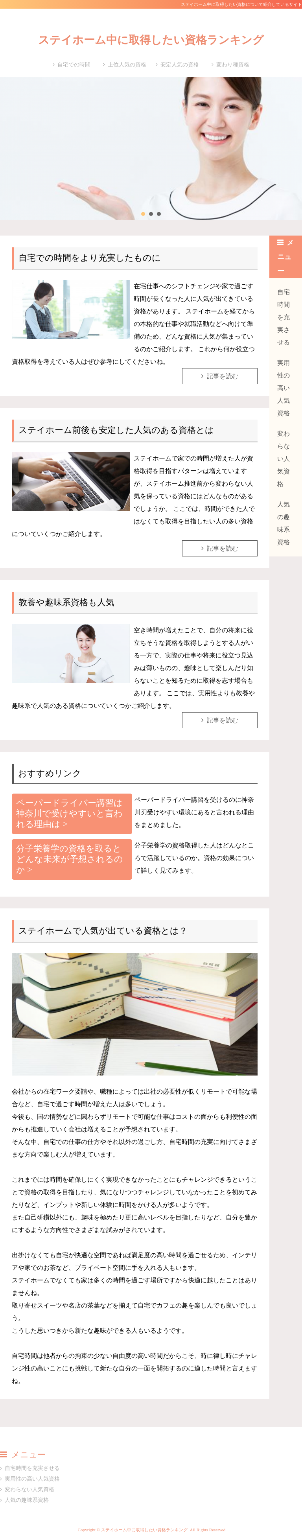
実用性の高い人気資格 (283, 387)
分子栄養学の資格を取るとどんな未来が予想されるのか (69, 859)
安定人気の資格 (179, 65)
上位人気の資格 (127, 65)
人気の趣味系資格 (283, 523)
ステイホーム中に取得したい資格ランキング (151, 40)
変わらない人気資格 (283, 458)
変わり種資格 (232, 65)
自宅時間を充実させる (283, 317)
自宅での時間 (73, 65)
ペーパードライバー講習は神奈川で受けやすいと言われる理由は (69, 813)
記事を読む (222, 376)
